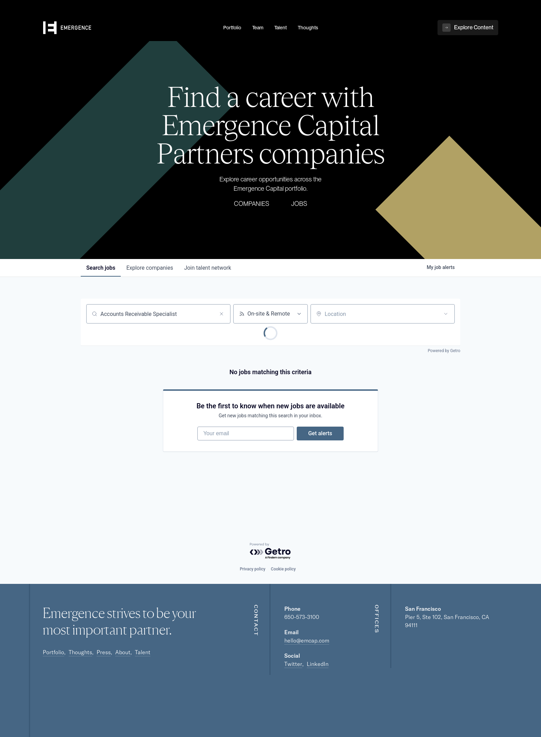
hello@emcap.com (306, 640)
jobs (100, 268)
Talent (142, 652)
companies (149, 268)
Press (104, 652)
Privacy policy (252, 569)
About (122, 652)
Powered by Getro (444, 350)
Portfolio (53, 652)
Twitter (293, 663)
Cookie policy (283, 569)
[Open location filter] (445, 313)
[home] (129, 27)
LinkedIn (317, 663)
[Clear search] (221, 313)
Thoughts (80, 652)
